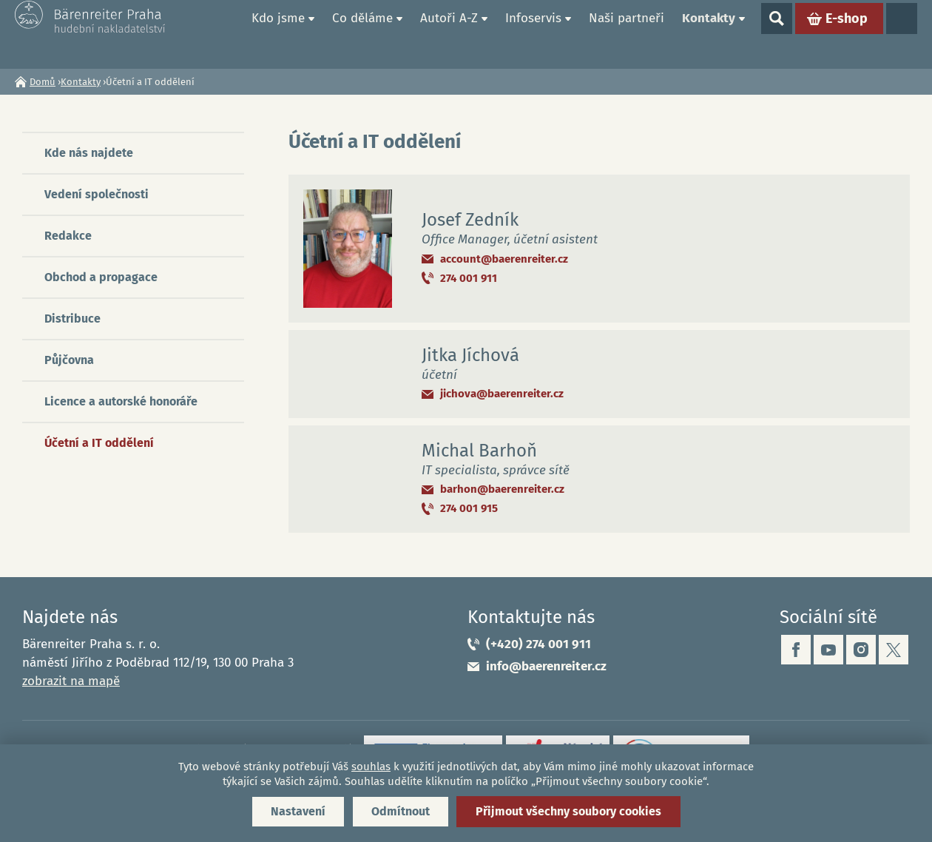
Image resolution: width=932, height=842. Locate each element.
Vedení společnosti (96, 194)
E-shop (846, 34)
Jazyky (901, 34)
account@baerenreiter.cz (504, 259)
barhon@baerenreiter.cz (502, 489)
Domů (226, 34)
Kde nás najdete (88, 153)
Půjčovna (69, 360)
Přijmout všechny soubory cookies (568, 811)
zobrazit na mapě (71, 681)
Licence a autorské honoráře (120, 401)
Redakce (68, 236)
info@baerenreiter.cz (546, 666)
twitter (893, 649)
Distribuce (72, 318)
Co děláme (362, 33)
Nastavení (298, 811)
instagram (861, 649)
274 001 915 (469, 508)
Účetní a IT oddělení (99, 443)
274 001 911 (468, 278)
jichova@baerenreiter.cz (502, 393)
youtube (828, 649)
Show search (776, 34)
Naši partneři (626, 33)
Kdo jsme (278, 33)
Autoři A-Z (449, 33)
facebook (796, 649)
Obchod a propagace (101, 277)
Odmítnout (400, 811)
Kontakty (708, 33)
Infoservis (533, 33)
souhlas (371, 766)
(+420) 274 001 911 (538, 644)
